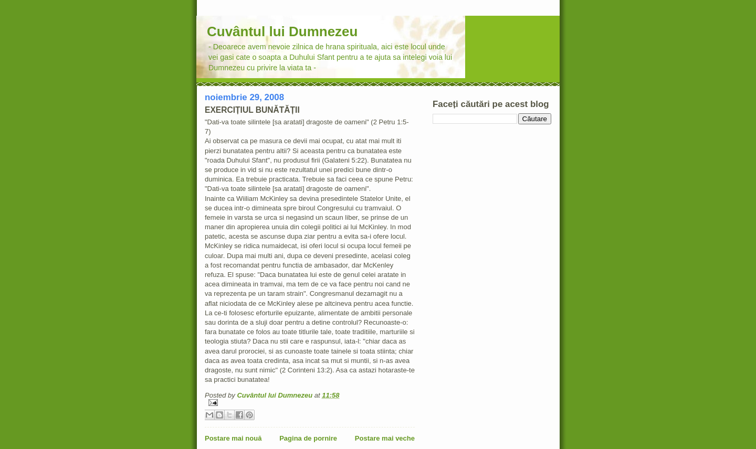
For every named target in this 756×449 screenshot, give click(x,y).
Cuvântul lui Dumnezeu (282, 31)
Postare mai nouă (233, 438)
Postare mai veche (385, 438)
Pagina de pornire (308, 438)
